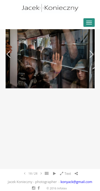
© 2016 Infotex (56, 188)
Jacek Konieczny (50, 8)
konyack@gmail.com (76, 182)
